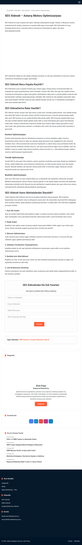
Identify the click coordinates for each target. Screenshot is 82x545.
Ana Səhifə (9, 10)
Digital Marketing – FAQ (9, 490)
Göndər (39, 324)
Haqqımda (41, 404)
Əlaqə (3, 486)
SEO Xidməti (6, 499)
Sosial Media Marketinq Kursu (11, 519)
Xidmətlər (18, 10)
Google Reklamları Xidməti (39, 340)
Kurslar (70, 541)
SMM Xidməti (24, 340)
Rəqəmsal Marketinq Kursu (10, 516)
